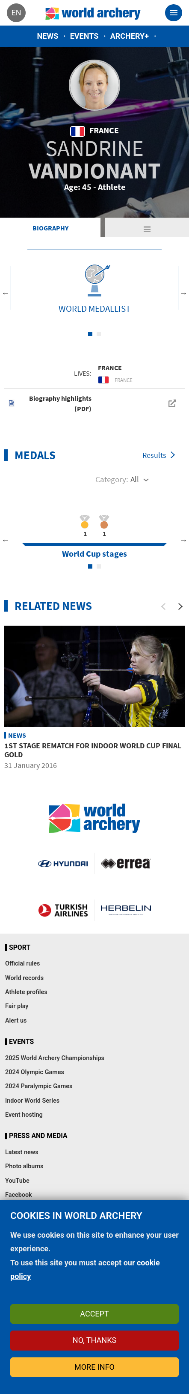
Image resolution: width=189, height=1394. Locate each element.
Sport (19, 947)
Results (154, 455)
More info (94, 1366)
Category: (111, 479)
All (134, 479)
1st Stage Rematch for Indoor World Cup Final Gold (92, 750)
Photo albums (24, 1166)
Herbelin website (126, 910)
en (16, 12)
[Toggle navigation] (173, 12)
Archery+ (129, 36)
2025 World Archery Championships (54, 1058)
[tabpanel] (94, 288)
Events (84, 36)
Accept (94, 1313)
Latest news (21, 1152)
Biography (50, 228)
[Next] (180, 606)
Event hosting (24, 1114)
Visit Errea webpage (126, 863)
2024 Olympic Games (34, 1072)
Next (183, 293)
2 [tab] (99, 334)
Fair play (17, 1006)
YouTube (17, 1180)
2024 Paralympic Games (39, 1086)
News (48, 36)
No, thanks (94, 1340)
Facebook (18, 1195)
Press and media (38, 1136)
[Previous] (163, 606)
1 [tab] (90, 334)
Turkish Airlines (63, 910)
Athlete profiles (26, 992)
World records (24, 978)
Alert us (16, 1020)
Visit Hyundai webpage (63, 863)
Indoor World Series (32, 1100)
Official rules (22, 963)
